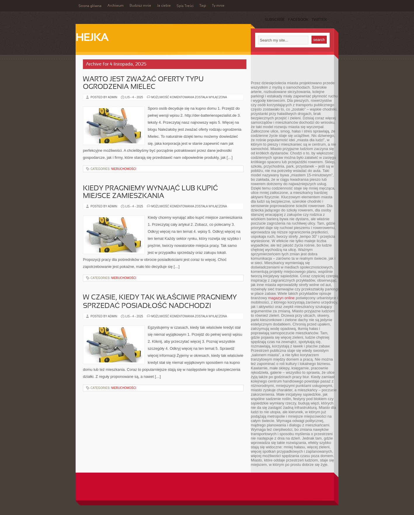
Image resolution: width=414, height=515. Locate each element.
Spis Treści (185, 6)
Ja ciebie (164, 6)
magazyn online (281, 298)
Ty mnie (218, 6)
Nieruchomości (123, 168)
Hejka (92, 38)
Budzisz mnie (140, 6)
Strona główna (90, 6)
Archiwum (115, 6)
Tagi (202, 6)
